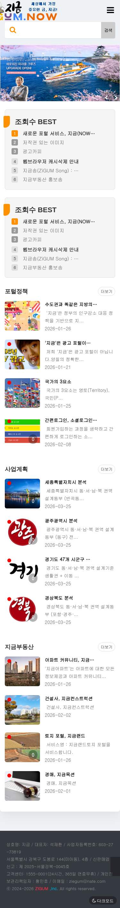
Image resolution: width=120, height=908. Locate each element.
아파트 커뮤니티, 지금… (69, 660)
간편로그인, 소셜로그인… (71, 420)
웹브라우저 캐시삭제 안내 (51, 161)
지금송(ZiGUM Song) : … (51, 170)
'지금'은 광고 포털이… (68, 343)
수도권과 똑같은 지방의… (71, 304)
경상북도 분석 (59, 598)
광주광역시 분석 (61, 520)
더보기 (106, 291)
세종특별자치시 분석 (66, 482)
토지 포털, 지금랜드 (65, 735)
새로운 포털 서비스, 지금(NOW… (59, 133)
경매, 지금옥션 (60, 774)
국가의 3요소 (58, 381)
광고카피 (32, 151)
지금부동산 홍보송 (43, 179)
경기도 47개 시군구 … (67, 559)
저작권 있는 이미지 (43, 142)
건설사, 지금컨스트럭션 (68, 698)
